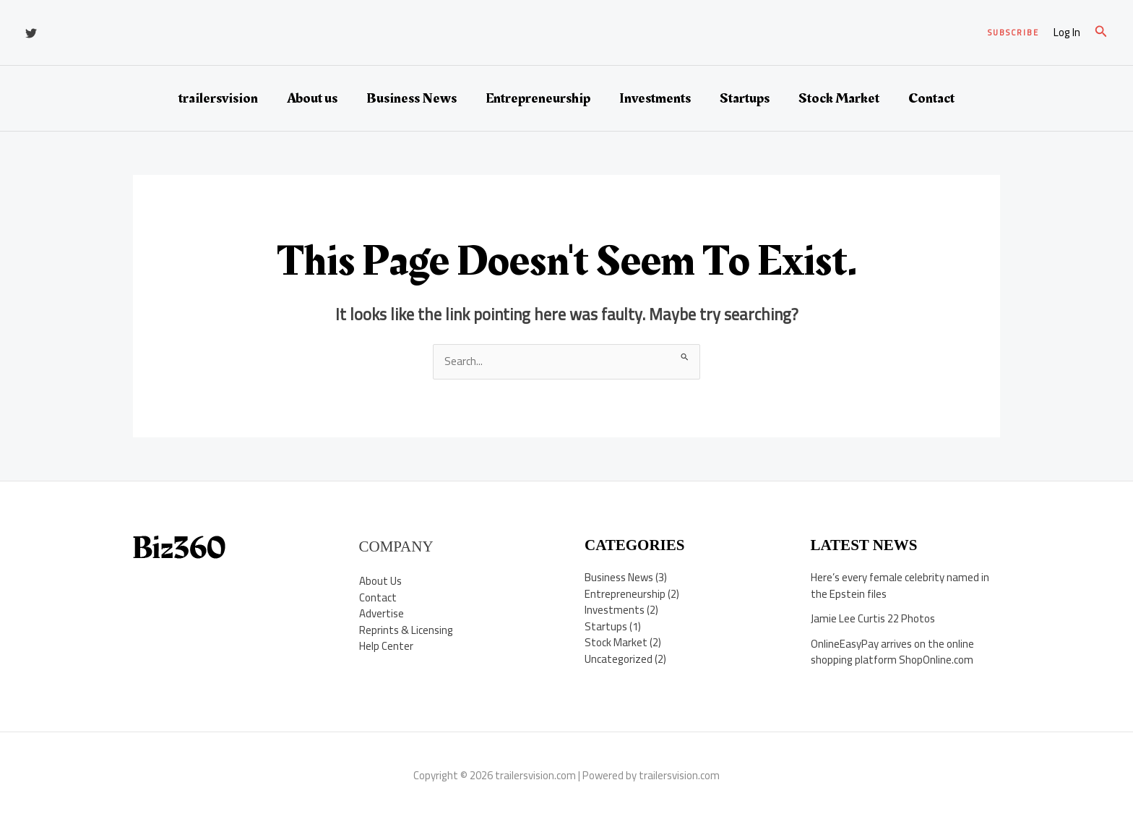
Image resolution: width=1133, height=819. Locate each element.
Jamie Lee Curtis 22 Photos (873, 618)
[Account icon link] (1067, 33)
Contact (931, 98)
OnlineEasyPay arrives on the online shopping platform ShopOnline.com (892, 652)
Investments (655, 98)
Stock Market (838, 98)
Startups (745, 98)
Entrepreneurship (538, 98)
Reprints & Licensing (406, 629)
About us (312, 98)
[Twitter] (31, 33)
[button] (1013, 33)
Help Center (386, 645)
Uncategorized (618, 658)
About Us (380, 580)
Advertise (381, 613)
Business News (411, 98)
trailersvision (218, 98)
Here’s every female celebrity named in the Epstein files (900, 585)
